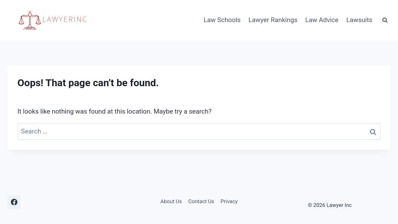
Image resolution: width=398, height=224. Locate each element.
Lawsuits (359, 20)
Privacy (229, 201)
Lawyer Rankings (273, 20)
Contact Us (201, 201)
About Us (171, 201)
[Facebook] (14, 202)
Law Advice (322, 20)
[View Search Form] (385, 20)
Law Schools (222, 20)
